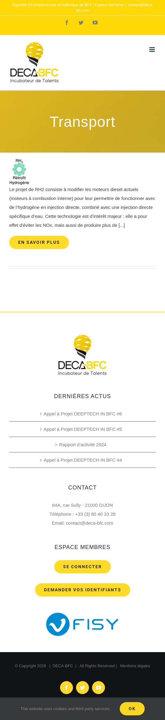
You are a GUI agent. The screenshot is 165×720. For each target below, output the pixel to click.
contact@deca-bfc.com (89, 523)
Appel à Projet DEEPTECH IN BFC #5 (83, 429)
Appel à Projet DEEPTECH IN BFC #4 (83, 460)
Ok (132, 708)
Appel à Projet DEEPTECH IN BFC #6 (83, 413)
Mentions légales (135, 666)
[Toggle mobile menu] (152, 49)
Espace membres (109, 5)
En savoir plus (39, 242)
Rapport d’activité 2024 (82, 444)
